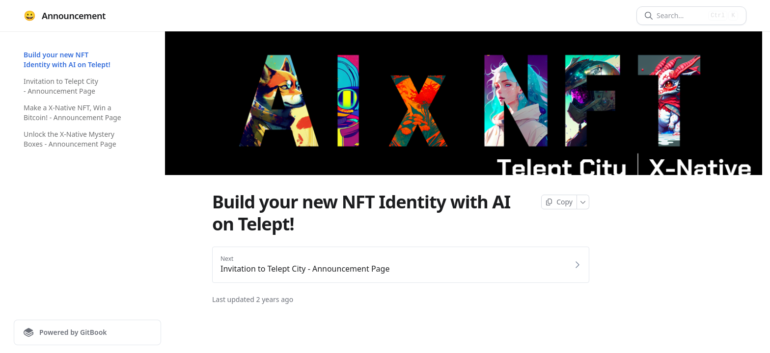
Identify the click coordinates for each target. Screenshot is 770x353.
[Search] (680, 16)
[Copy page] (559, 202)
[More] (583, 202)
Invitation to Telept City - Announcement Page (61, 86)
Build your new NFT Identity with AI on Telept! (67, 59)
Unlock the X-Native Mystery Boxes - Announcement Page (70, 139)
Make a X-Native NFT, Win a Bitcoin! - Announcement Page (72, 112)
